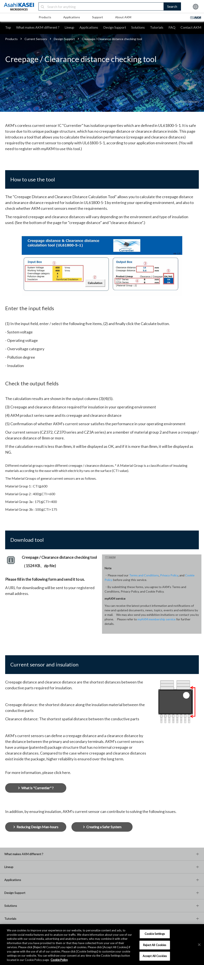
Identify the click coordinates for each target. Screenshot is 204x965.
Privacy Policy (169, 575)
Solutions (138, 27)
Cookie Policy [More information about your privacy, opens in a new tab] (59, 960)
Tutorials (156, 27)
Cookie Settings (155, 933)
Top (8, 27)
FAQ (171, 27)
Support (97, 17)
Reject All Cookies (154, 945)
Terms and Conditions (144, 575)
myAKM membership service (157, 619)
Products (45, 17)
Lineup (69, 27)
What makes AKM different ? (37, 27)
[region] (102, 944)
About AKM (123, 17)
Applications (71, 17)
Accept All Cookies (155, 956)
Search (172, 6)
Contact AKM (191, 27)
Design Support (114, 27)
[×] (199, 944)
